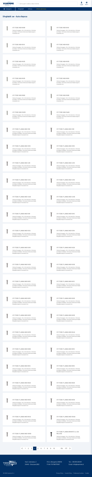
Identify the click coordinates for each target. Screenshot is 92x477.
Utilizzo (30, 9)
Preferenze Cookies (78, 473)
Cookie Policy (68, 473)
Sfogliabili (21, 9)
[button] (86, 3)
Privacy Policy (59, 473)
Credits (87, 473)
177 (66, 448)
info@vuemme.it (78, 464)
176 (62, 448)
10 (54, 448)
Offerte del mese (41, 9)
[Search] (48, 3)
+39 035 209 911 (77, 462)
